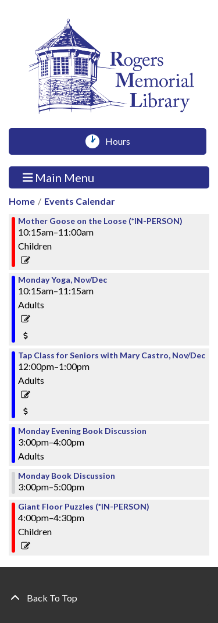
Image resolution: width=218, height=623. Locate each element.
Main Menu (59, 177)
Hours (121, 141)
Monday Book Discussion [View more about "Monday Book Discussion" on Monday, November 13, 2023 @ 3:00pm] (66, 476)
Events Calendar (79, 201)
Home (22, 201)
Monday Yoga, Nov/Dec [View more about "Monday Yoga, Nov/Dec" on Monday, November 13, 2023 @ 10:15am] (62, 280)
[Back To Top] (109, 598)
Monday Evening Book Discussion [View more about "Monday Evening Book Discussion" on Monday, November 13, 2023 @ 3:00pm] (82, 431)
